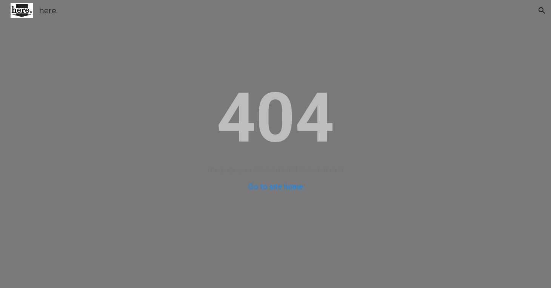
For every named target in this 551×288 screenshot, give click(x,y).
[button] (542, 11)
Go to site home (275, 186)
